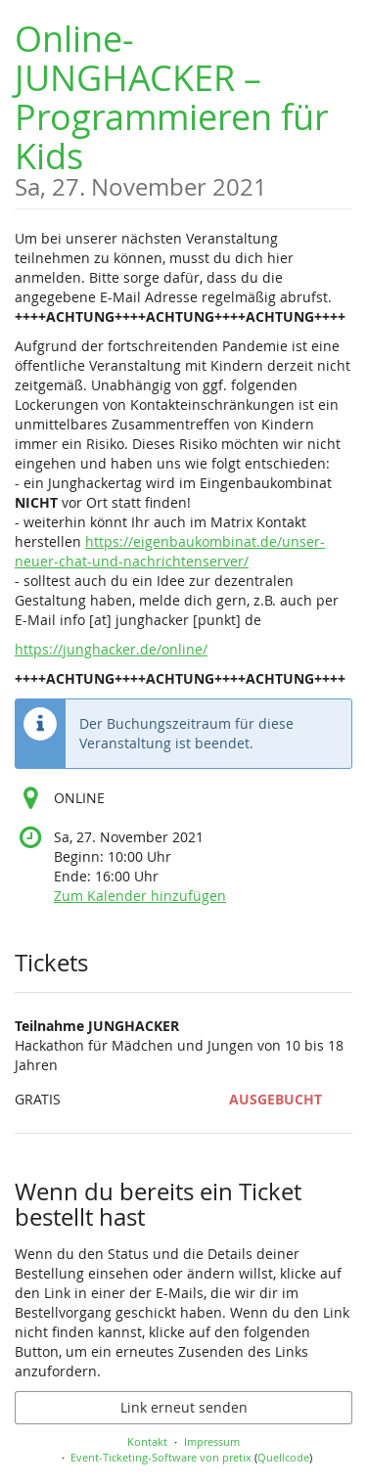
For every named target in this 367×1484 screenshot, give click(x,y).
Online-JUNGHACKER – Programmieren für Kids (183, 107)
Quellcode (283, 1457)
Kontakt (147, 1441)
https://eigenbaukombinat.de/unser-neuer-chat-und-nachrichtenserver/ (170, 551)
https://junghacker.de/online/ (111, 649)
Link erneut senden (184, 1407)
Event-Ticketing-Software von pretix (161, 1457)
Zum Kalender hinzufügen (140, 895)
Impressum (212, 1441)
